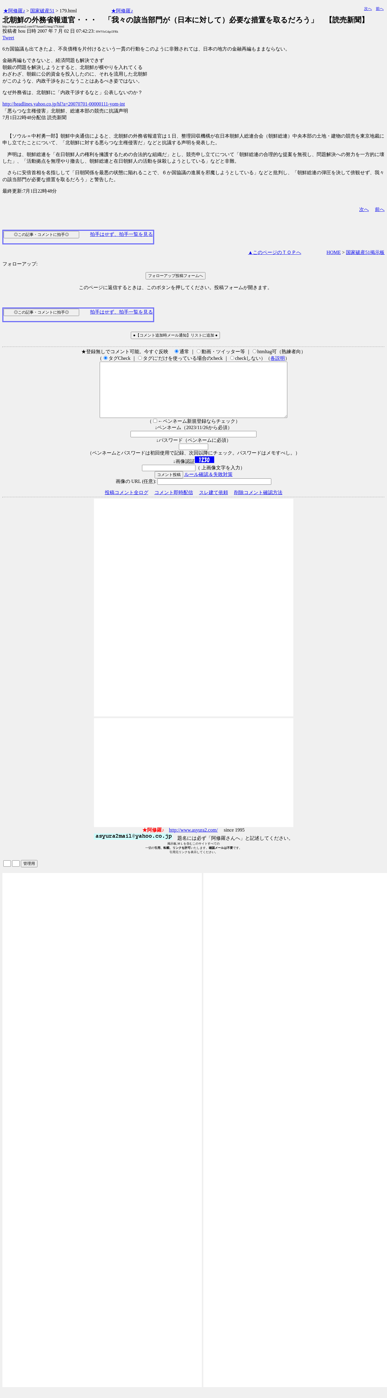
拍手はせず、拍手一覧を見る (121, 234)
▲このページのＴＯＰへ (274, 252)
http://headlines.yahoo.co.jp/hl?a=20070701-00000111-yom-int (63, 103)
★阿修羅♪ (14, 10)
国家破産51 (42, 10)
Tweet (8, 37)
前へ (380, 8)
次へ (368, 8)
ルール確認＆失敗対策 (208, 485)
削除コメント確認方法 (258, 503)
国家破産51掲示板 (365, 252)
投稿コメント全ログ (126, 503)
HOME (334, 252)
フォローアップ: (19, 263)
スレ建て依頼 (213, 503)
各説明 (277, 358)
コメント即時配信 (173, 503)
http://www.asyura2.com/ (193, 840)
